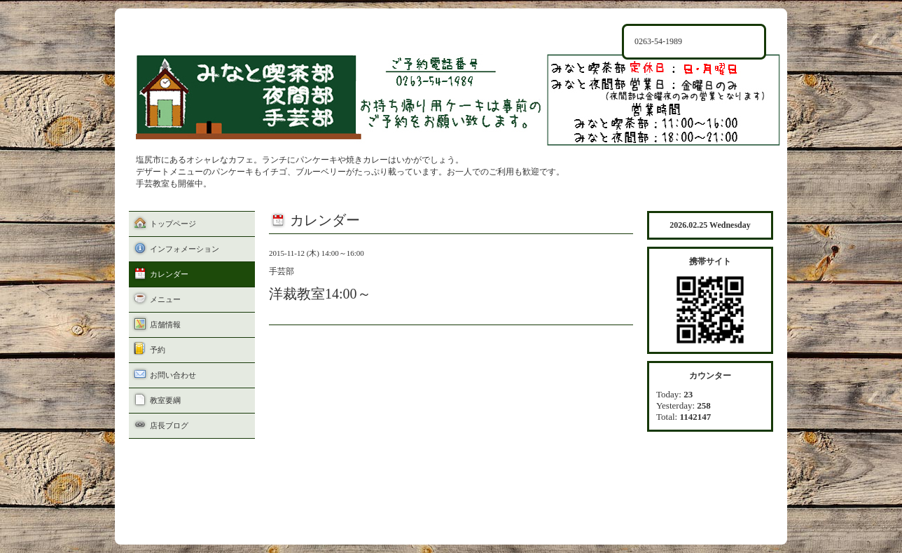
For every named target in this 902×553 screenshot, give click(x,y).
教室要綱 (165, 400)
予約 (157, 350)
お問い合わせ (173, 375)
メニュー (165, 299)
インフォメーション (184, 249)
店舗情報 (165, 324)
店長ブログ (169, 425)
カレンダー (169, 274)
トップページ (173, 223)
